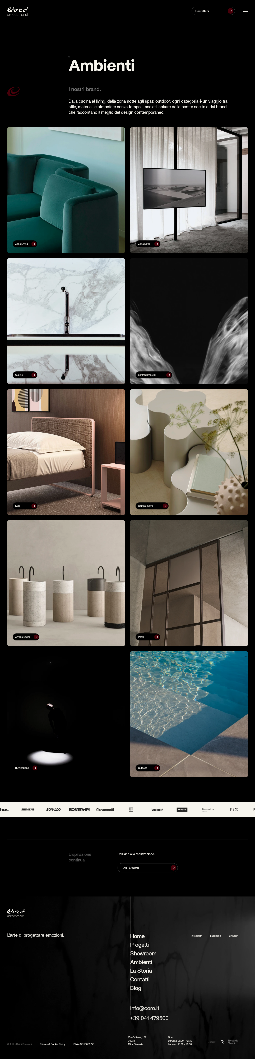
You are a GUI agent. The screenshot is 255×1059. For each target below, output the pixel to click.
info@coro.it (144, 1009)
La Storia (141, 972)
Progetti (139, 946)
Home (137, 937)
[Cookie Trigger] (104, 1048)
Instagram (197, 937)
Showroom (143, 954)
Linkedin (233, 937)
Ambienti (141, 963)
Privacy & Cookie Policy (52, 1048)
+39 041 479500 (149, 1019)
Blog (135, 989)
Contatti (140, 980)
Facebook (215, 937)
